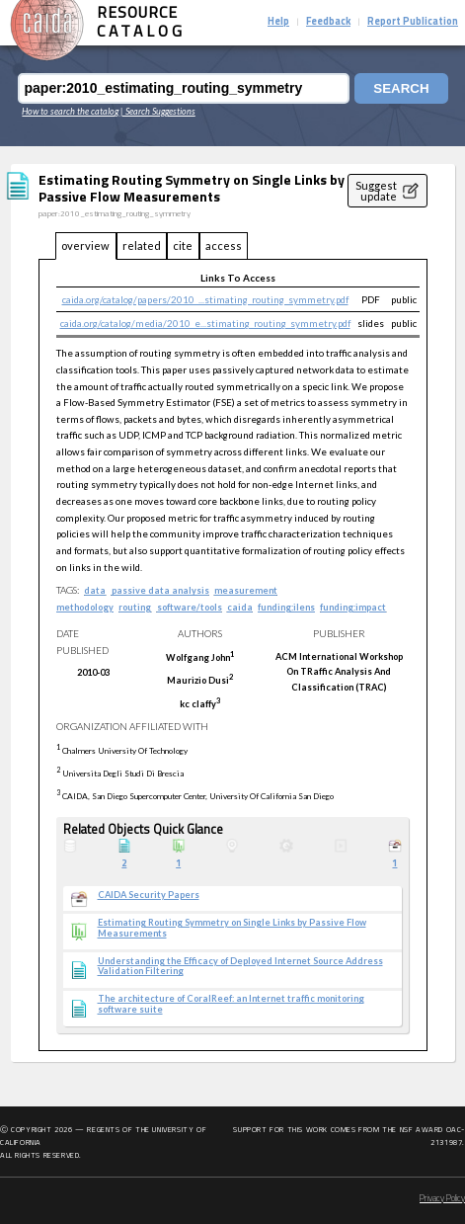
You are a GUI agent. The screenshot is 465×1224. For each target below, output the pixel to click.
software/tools (189, 607)
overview (85, 245)
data (95, 590)
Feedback (328, 22)
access (223, 245)
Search (400, 88)
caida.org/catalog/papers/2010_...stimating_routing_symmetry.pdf (205, 299)
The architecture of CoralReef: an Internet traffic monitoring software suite (231, 1004)
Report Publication (412, 22)
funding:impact (353, 607)
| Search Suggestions (157, 111)
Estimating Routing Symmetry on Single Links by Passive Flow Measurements (232, 928)
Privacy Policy (442, 1198)
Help (278, 22)
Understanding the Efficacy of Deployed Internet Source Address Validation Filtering (240, 966)
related (141, 245)
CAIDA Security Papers (148, 895)
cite (183, 245)
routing (134, 607)
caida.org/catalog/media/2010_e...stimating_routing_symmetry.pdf (205, 323)
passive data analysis (160, 590)
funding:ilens (286, 607)
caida (240, 607)
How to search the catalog (70, 111)
